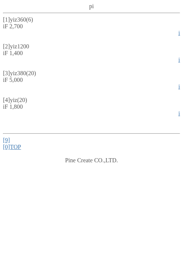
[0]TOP (12, 147)
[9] (6, 140)
